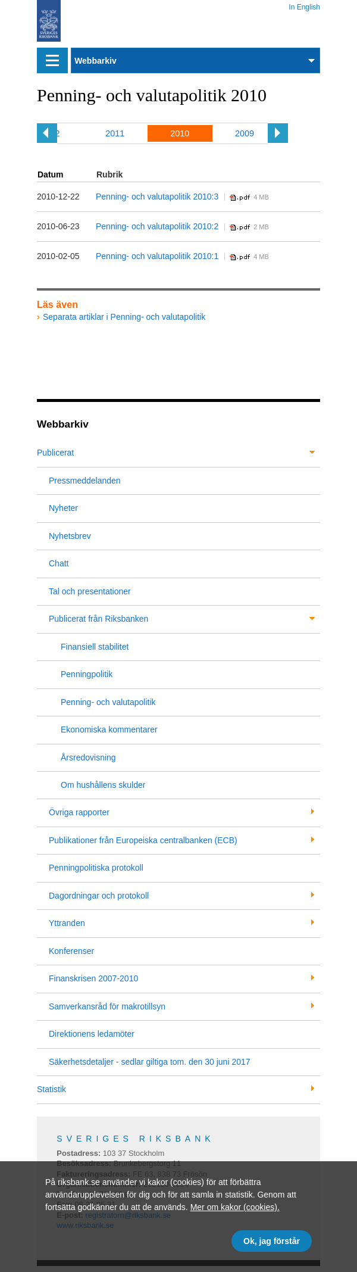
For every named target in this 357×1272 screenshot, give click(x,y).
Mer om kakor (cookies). (235, 1207)
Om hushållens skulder (103, 785)
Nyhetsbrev (70, 536)
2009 (244, 133)
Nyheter (63, 508)
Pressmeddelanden (85, 480)
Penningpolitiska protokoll (96, 867)
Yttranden (67, 923)
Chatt (58, 563)
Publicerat (55, 452)
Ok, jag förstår (271, 1241)
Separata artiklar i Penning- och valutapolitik (124, 317)
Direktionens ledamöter (91, 1034)
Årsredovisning (88, 757)
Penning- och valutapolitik (108, 702)
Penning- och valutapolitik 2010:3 (157, 196)
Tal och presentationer (90, 591)
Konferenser (71, 951)
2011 (114, 133)
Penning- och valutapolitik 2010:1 (157, 256)
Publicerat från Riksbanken (98, 618)
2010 (179, 133)
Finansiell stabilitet (95, 646)
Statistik (51, 1089)
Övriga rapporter (79, 812)
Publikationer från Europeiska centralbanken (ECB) (143, 840)
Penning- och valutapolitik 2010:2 (157, 226)
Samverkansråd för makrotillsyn (107, 1006)
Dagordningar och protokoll (99, 895)
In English (304, 5)
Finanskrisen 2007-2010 (93, 978)
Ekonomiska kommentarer (109, 729)
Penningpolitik (86, 674)
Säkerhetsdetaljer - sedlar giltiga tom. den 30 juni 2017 (149, 1062)
